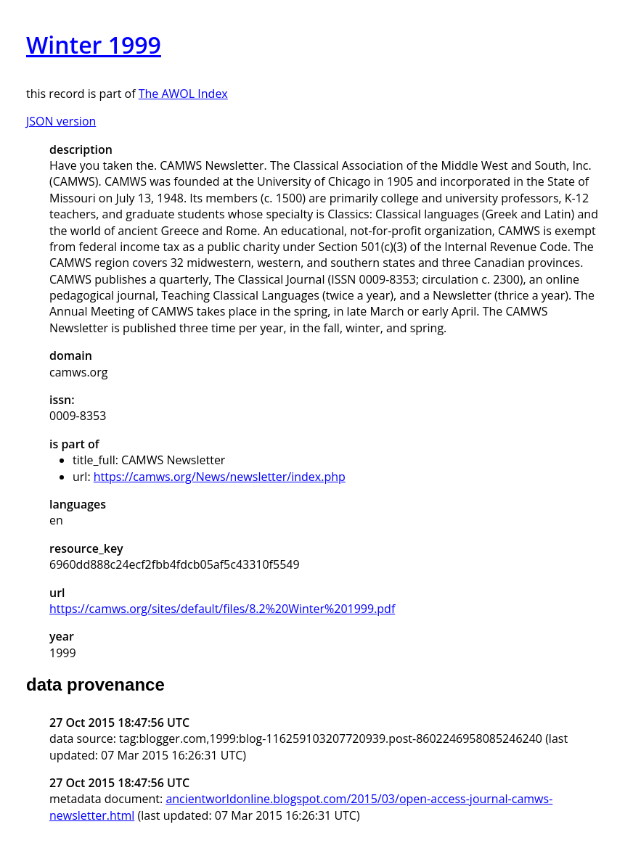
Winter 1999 (93, 44)
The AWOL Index (183, 94)
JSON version (61, 121)
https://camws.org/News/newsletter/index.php (220, 477)
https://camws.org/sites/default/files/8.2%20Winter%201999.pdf (222, 609)
